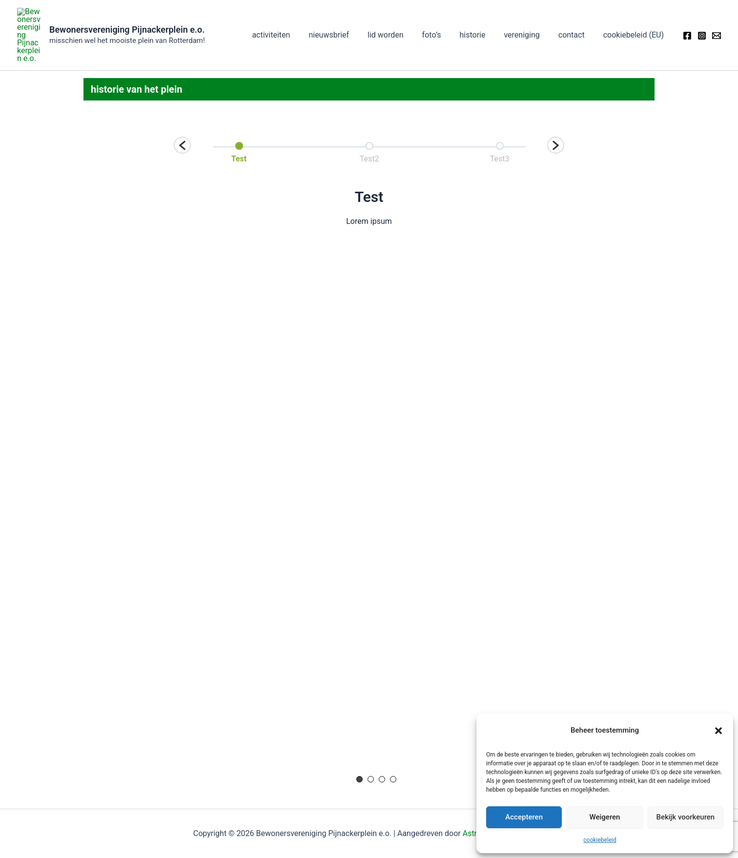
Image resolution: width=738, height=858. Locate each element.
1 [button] (359, 749)
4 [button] (393, 749)
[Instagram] (701, 20)
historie (482, 19)
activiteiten (293, 19)
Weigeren (605, 817)
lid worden (402, 19)
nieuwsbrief (348, 19)
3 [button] (382, 749)
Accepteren (524, 817)
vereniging (529, 19)
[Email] (716, 20)
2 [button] (371, 749)
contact (576, 19)
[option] (239, 121)
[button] (718, 731)
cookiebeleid (599, 840)
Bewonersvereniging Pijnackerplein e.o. (127, 14)
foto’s (444, 19)
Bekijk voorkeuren (685, 817)
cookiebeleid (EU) (635, 19)
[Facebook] (687, 20)
